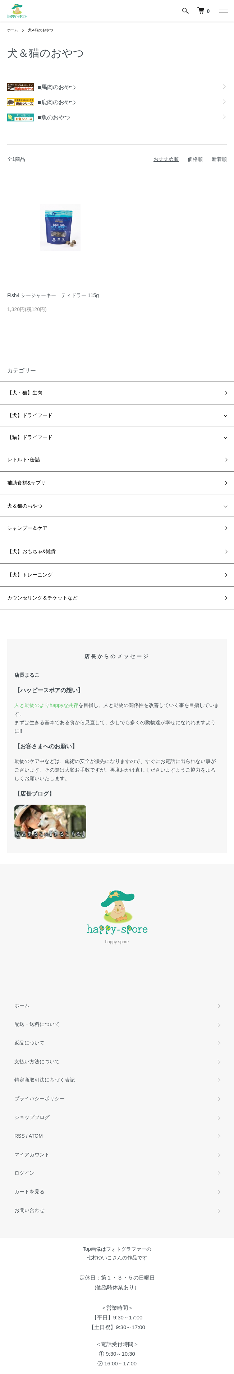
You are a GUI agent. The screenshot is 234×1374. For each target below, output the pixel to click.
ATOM (36, 1136)
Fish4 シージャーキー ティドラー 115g (53, 295)
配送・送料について (37, 1024)
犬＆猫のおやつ (40, 30)
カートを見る (29, 1191)
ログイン (24, 1173)
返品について (29, 1043)
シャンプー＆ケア (27, 528)
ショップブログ (32, 1117)
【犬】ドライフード (29, 415)
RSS (19, 1136)
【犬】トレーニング (29, 575)
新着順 (219, 159)
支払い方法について (37, 1061)
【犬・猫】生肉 (24, 392)
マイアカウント (32, 1154)
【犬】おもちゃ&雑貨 (31, 551)
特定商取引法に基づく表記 (44, 1080)
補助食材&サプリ (26, 483)
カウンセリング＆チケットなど (42, 598)
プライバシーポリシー (39, 1098)
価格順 (195, 159)
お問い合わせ (29, 1210)
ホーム (12, 30)
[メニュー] (223, 11)
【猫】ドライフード (29, 437)
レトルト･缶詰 (23, 459)
